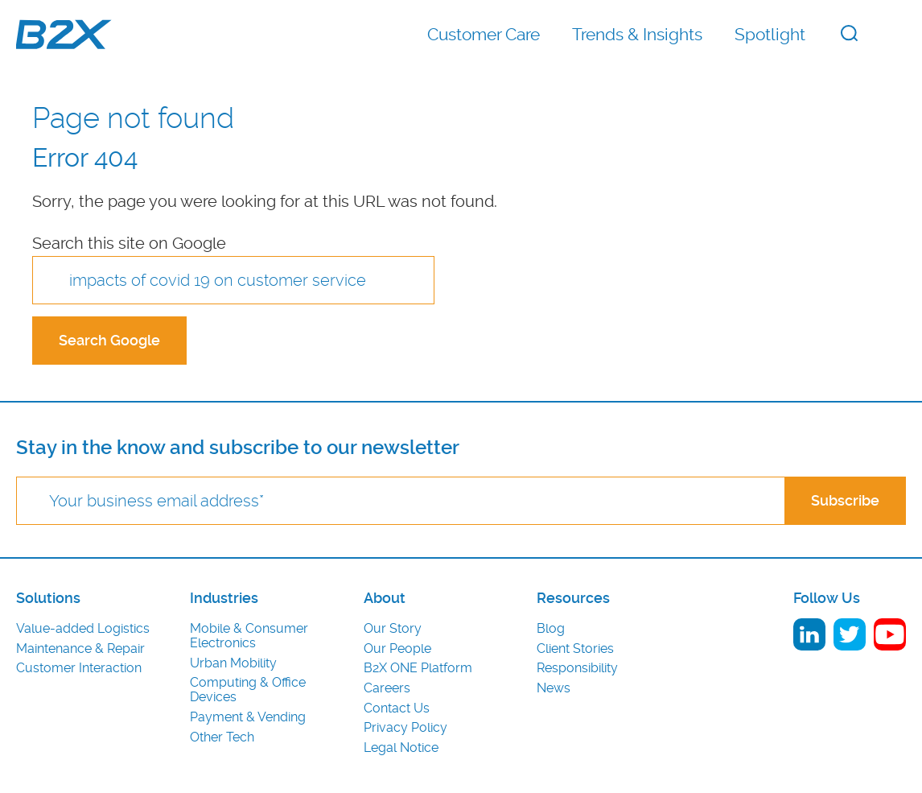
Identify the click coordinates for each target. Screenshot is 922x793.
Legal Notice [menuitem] (401, 748)
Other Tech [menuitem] (222, 737)
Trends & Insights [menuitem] (637, 34)
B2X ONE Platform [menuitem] (418, 668)
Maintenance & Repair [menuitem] (80, 649)
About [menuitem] (384, 598)
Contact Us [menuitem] (397, 708)
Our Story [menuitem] (393, 629)
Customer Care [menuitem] (483, 34)
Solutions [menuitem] (48, 598)
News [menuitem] (553, 688)
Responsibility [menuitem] (577, 668)
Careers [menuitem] (387, 688)
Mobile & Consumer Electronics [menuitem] (249, 636)
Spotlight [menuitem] (770, 34)
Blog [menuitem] (551, 629)
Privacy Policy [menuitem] (405, 728)
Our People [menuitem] (397, 649)
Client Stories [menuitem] (575, 649)
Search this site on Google (129, 243)
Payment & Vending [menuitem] (248, 717)
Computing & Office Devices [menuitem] (248, 689)
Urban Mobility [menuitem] (233, 663)
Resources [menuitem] (573, 598)
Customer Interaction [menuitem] (79, 668)
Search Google (109, 340)
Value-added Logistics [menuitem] (83, 629)
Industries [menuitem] (224, 598)
